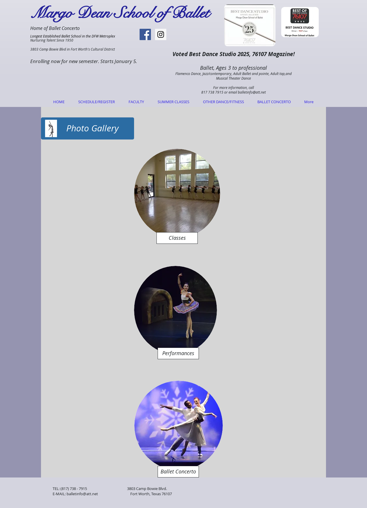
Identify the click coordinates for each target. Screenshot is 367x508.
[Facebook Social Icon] (145, 34)
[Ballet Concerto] (178, 471)
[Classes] (177, 238)
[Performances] (178, 353)
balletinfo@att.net (252, 92)
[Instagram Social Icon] (160, 34)
